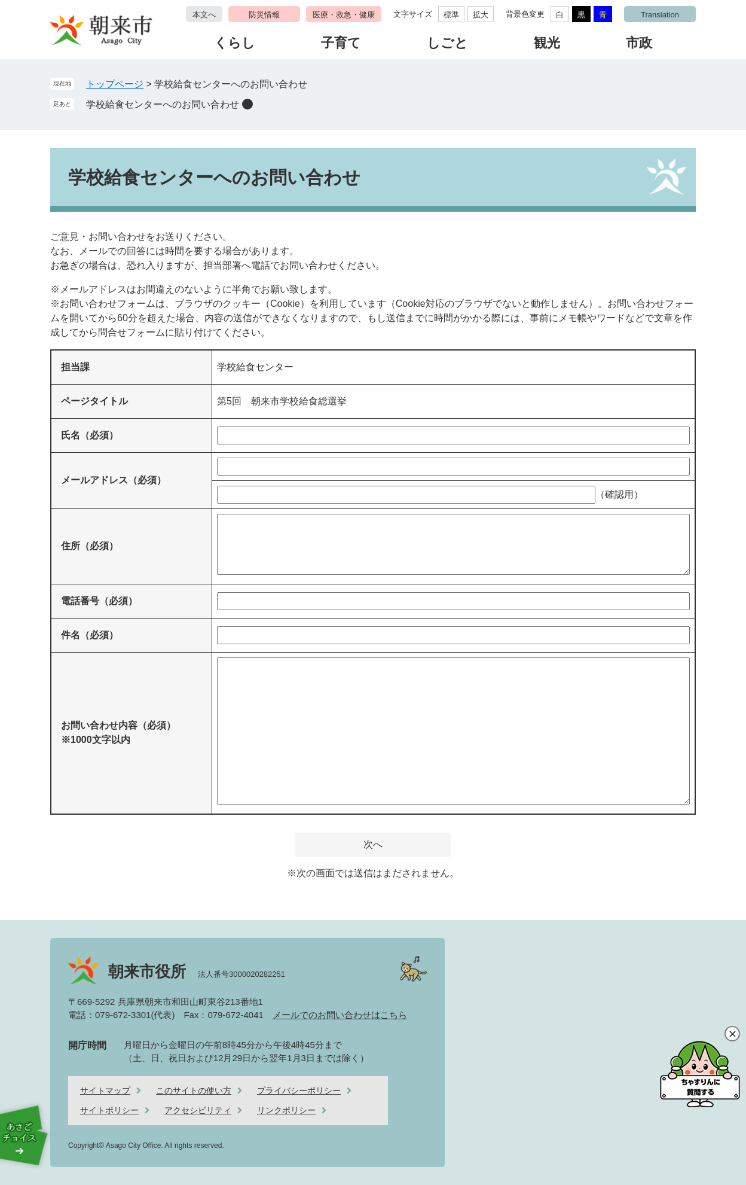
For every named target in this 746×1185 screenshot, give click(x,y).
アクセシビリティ (197, 1110)
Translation (660, 14)
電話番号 (99, 601)
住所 (89, 546)
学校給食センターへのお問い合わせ (162, 104)
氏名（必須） (89, 435)
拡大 (480, 14)
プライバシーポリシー (299, 1090)
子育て (341, 42)
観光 (547, 42)
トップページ (114, 84)
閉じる (732, 1033)
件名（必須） (89, 635)
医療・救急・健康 (344, 14)
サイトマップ (105, 1090)
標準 (451, 14)
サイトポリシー (109, 1110)
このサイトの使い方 (193, 1090)
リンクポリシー (286, 1110)
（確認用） (619, 494)
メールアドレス (113, 480)
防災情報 (264, 14)
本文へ (204, 14)
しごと (447, 42)
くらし (234, 42)
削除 (247, 104)
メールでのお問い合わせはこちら (340, 1015)
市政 (639, 42)
